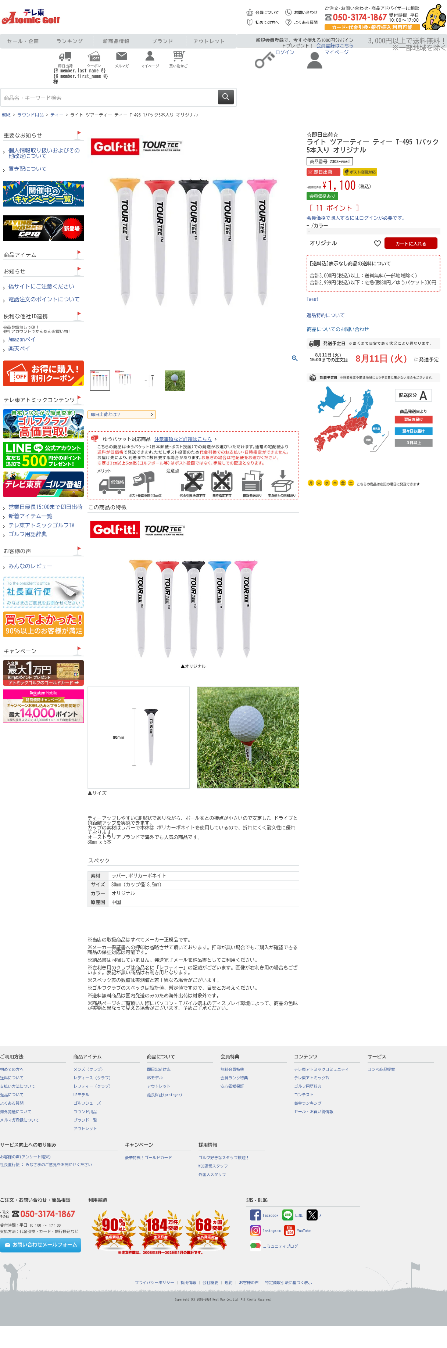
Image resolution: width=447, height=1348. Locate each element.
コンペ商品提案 (381, 1069)
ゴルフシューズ (87, 1103)
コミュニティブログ (274, 1246)
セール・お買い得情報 (313, 1112)
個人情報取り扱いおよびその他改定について (44, 153)
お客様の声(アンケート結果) (25, 1157)
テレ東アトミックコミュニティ (321, 1069)
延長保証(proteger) (164, 1095)
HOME (6, 114)
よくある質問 (306, 22)
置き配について (27, 169)
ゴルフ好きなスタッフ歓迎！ (224, 1157)
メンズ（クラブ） (89, 1069)
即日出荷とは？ (106, 414)
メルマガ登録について (19, 1120)
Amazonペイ (22, 339)
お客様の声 (248, 1282)
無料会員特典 (232, 1069)
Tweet (313, 299)
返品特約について (326, 315)
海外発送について (15, 1112)
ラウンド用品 (30, 114)
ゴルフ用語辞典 (27, 534)
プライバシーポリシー (154, 1282)
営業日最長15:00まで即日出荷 (45, 507)
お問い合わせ (306, 12)
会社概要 (210, 1282)
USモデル (81, 1095)
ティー (57, 114)
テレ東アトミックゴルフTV (41, 525)
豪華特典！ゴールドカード (148, 1157)
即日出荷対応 (159, 1069)
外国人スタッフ (212, 1174)
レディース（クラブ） (93, 1078)
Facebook (264, 1215)
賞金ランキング (308, 1103)
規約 (228, 1282)
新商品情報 (116, 41)
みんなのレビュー (30, 566)
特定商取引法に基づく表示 (288, 1282)
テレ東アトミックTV (311, 1078)
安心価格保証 (232, 1086)
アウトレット (209, 41)
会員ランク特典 (234, 1078)
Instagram (265, 1231)
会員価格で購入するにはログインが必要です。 (357, 218)
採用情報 (188, 1282)
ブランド (163, 41)
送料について (12, 1078)
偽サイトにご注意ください (41, 286)
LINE (292, 1215)
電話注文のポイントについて (44, 299)
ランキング (70, 41)
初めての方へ (267, 22)
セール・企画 (23, 41)
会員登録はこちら (335, 45)
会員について (267, 12)
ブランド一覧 (85, 1120)
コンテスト (304, 1095)
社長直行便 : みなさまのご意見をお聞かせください (46, 1164)
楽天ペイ (19, 348)
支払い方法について (17, 1086)
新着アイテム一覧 (30, 516)
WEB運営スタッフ (213, 1166)
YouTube (297, 1231)
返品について (12, 1095)
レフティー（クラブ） (93, 1086)
